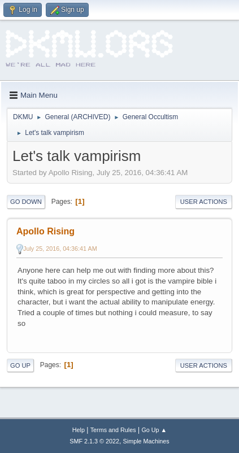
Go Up (20, 365)
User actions (203, 201)
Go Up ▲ (154, 429)
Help (78, 429)
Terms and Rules (113, 429)
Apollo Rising (45, 231)
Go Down (26, 201)
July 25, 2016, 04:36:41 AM (60, 248)
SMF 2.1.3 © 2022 (94, 441)
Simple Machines (146, 441)
